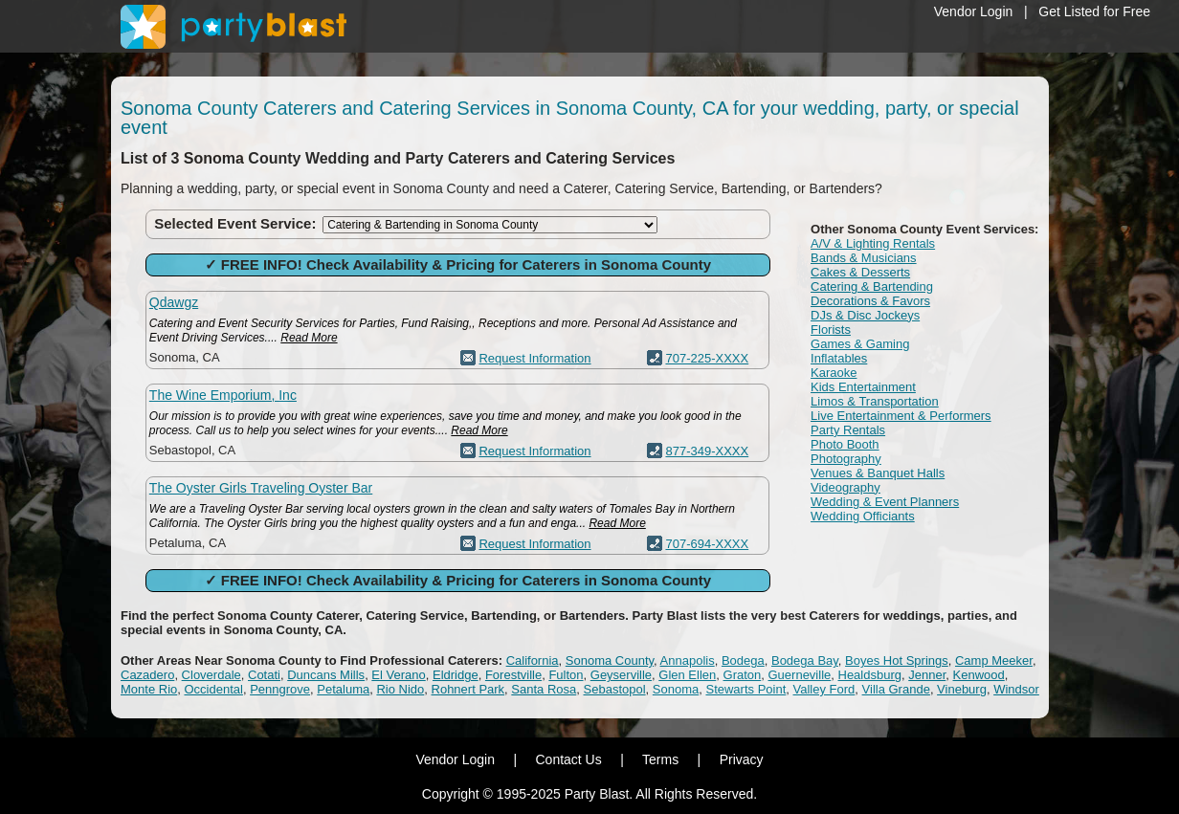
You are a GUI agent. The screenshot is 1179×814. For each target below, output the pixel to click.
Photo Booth (845, 444)
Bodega (743, 660)
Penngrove (280, 689)
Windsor (1016, 689)
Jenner (926, 675)
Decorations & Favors (870, 301)
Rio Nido (400, 689)
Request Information (534, 358)
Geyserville (621, 675)
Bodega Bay (804, 660)
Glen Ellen (687, 675)
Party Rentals (848, 430)
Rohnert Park (468, 689)
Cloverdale (211, 675)
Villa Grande (896, 689)
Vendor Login (973, 11)
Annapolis (687, 660)
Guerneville (800, 675)
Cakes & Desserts (860, 272)
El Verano (398, 675)
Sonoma (676, 689)
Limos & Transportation (875, 401)
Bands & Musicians (864, 258)
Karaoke (833, 372)
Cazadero (147, 675)
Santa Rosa (543, 689)
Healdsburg (870, 675)
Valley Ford (824, 689)
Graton (742, 675)
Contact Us (568, 759)
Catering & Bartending (872, 286)
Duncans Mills (326, 675)
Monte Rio (149, 689)
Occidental (213, 689)
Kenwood (979, 675)
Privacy (742, 759)
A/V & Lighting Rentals (873, 243)
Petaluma (343, 689)
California (532, 660)
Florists (831, 329)
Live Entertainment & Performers (901, 415)
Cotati (264, 675)
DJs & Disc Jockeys (865, 315)
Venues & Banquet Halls (878, 473)
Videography (845, 487)
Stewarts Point (745, 689)
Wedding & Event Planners (885, 502)
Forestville (513, 675)
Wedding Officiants (863, 516)
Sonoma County (610, 660)
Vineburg (962, 689)
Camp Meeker (994, 660)
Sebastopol (615, 689)
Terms (660, 759)
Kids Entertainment (863, 387)
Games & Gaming (860, 344)
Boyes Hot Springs (896, 660)
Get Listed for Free (1094, 11)
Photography (846, 458)
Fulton (565, 675)
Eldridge (455, 675)
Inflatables (839, 358)
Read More (308, 337)
